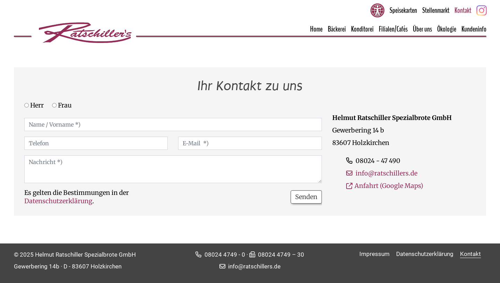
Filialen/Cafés (393, 29)
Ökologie (446, 29)
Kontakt (463, 10)
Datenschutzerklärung (58, 201)
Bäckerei (337, 29)
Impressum (375, 253)
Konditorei (362, 29)
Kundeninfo (473, 29)
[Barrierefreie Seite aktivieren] (377, 10)
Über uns (422, 29)
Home (316, 29)
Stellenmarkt (435, 10)
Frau (62, 105)
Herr (34, 105)
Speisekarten (403, 10)
